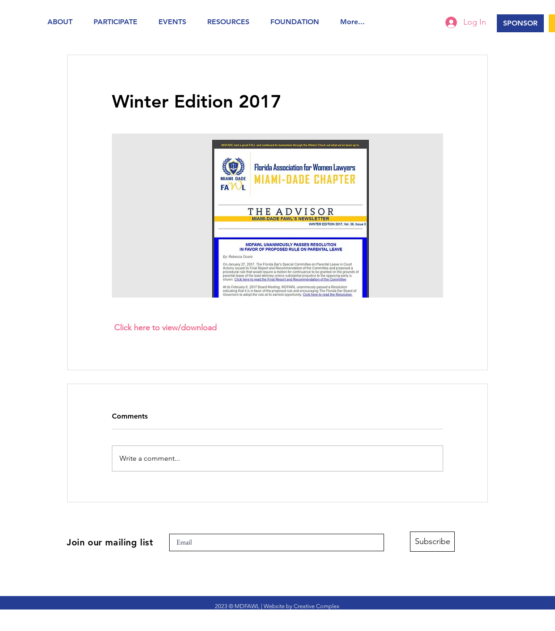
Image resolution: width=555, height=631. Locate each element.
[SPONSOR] (520, 23)
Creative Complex (316, 606)
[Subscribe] (432, 542)
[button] (64, 22)
